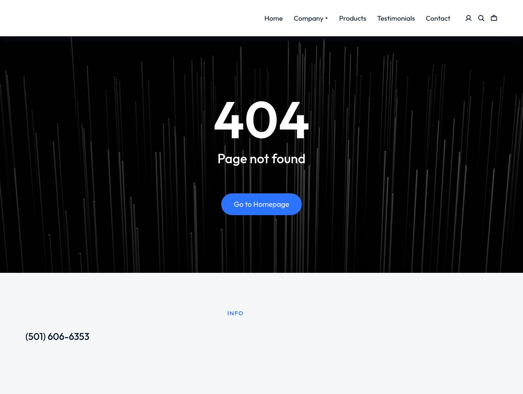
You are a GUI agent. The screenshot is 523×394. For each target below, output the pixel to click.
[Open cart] (494, 18)
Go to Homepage (261, 204)
